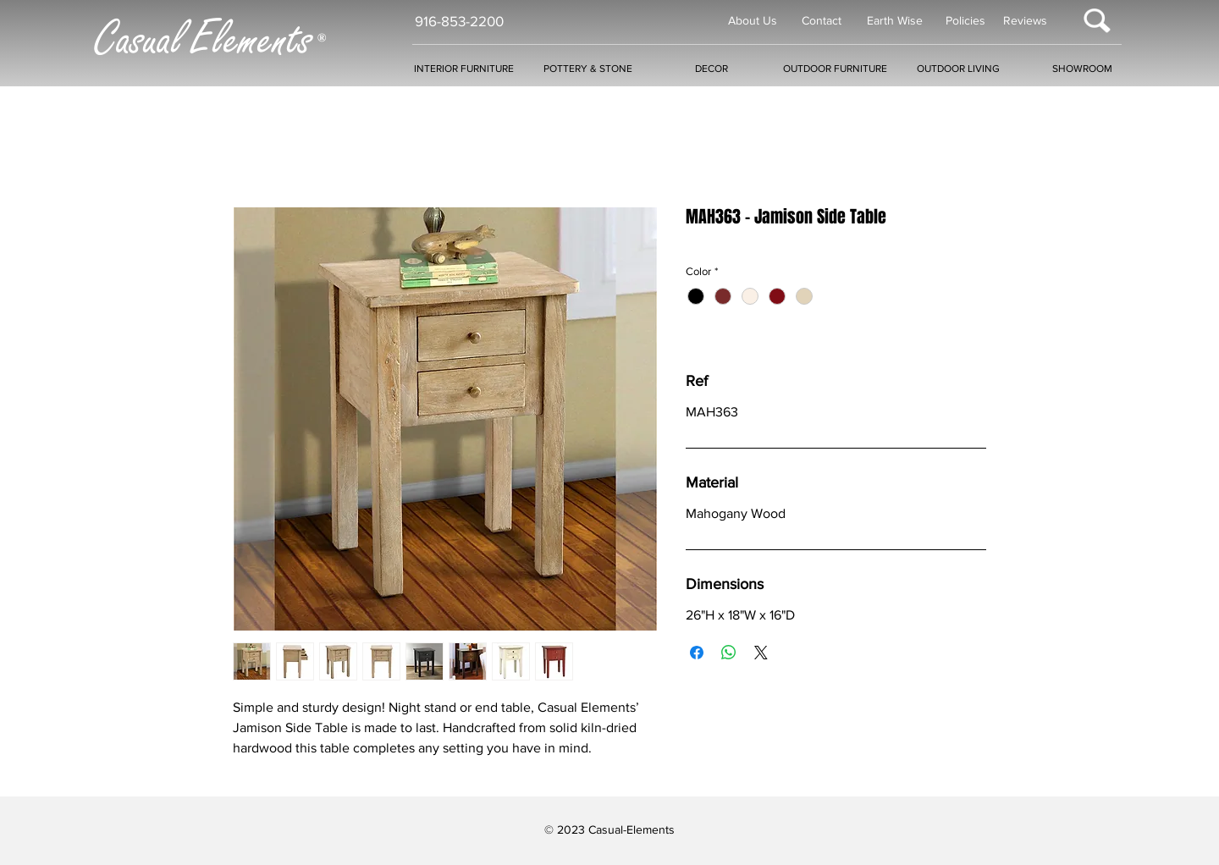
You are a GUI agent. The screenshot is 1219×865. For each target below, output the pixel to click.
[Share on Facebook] (697, 652)
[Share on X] (761, 652)
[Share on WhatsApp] (729, 652)
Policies (965, 20)
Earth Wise (895, 20)
